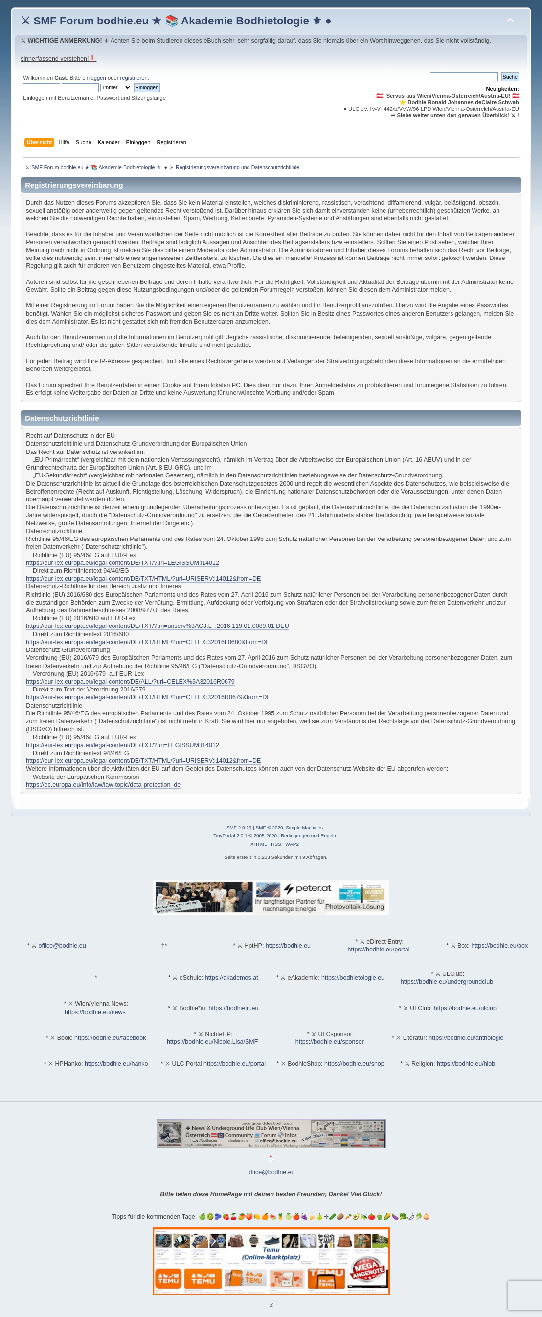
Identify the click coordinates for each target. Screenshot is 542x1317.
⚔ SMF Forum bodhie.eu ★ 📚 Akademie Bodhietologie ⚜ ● (176, 21)
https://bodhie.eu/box (499, 945)
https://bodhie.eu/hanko (116, 1063)
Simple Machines (304, 827)
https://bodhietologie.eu (352, 977)
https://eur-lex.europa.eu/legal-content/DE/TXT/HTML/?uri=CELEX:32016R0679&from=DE (148, 697)
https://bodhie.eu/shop (354, 1063)
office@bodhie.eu (62, 945)
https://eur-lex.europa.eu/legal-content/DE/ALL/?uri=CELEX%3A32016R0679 (130, 681)
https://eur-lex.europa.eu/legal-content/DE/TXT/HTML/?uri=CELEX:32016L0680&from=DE (148, 642)
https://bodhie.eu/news (95, 1012)
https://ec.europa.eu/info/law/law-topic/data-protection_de (103, 784)
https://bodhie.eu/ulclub (465, 1008)
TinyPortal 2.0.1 (230, 835)
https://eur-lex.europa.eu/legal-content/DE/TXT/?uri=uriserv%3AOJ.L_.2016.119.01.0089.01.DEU (157, 626)
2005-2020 (265, 835)
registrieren (134, 78)
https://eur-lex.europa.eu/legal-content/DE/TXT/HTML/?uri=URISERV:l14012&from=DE (143, 578)
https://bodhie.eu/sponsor (329, 1041)
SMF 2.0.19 (239, 827)
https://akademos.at (231, 977)
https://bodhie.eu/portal (379, 949)
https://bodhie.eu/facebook (110, 1038)
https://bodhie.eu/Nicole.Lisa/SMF (212, 1041)
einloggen (94, 78)
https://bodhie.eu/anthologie (466, 1038)
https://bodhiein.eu (233, 1008)
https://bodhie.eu (288, 945)
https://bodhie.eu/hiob (466, 1063)
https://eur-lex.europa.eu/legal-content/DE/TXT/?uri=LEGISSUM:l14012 (122, 563)
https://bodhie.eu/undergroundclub (447, 981)
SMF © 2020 (269, 827)
